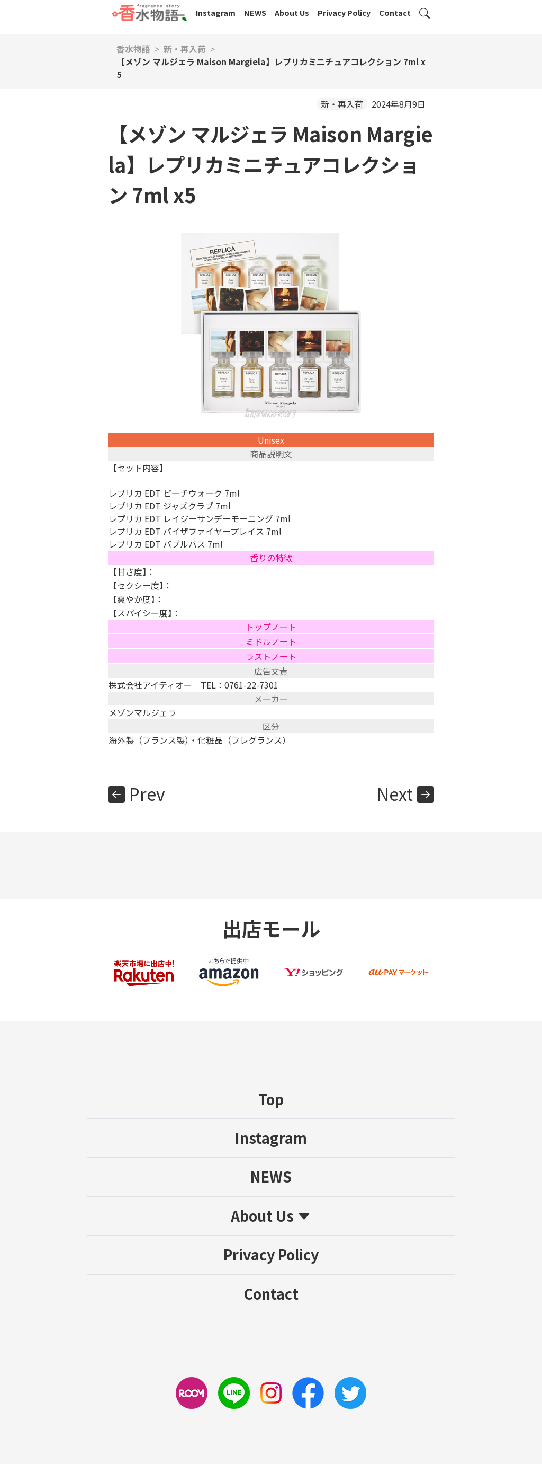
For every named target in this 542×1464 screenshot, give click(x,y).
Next (395, 793)
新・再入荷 (342, 104)
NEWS (255, 12)
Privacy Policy (344, 12)
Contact (395, 12)
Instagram (216, 12)
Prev (147, 793)
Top (271, 1099)
